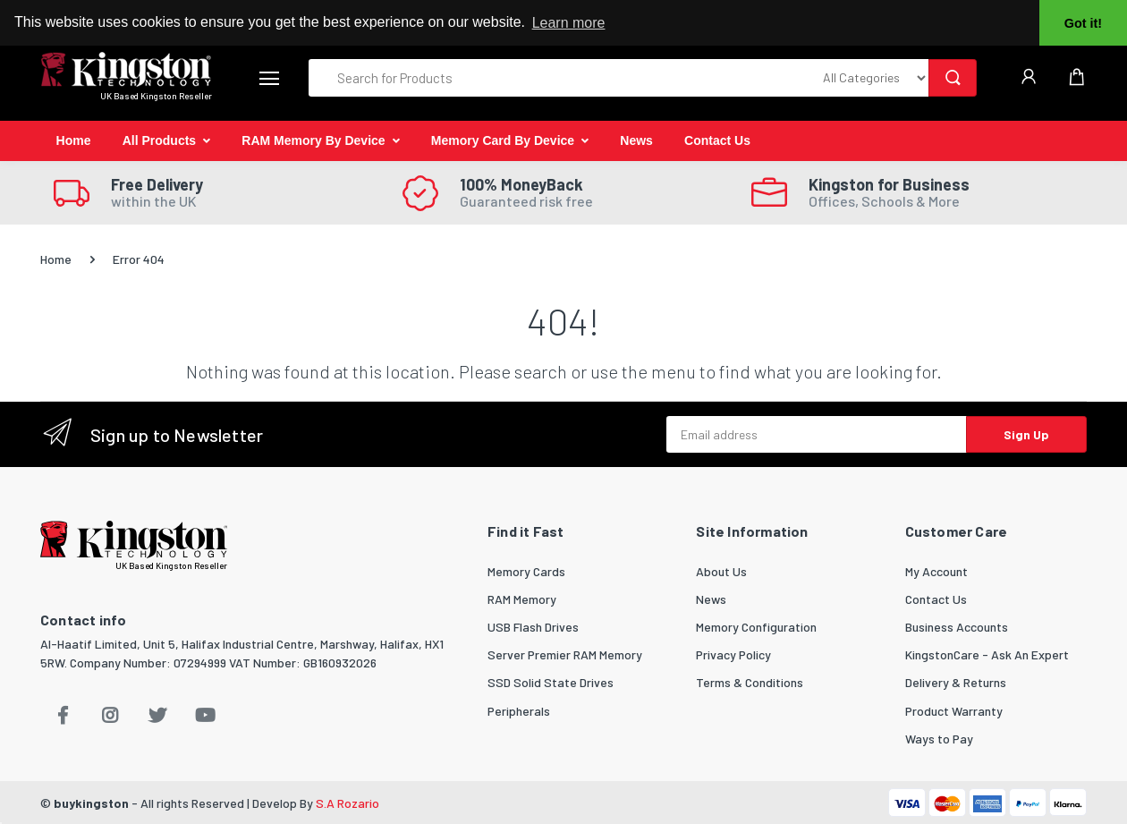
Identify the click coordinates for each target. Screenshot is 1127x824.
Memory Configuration (756, 626)
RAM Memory (521, 599)
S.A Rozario (347, 803)
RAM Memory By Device (313, 140)
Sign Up (1026, 434)
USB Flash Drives (533, 626)
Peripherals (518, 710)
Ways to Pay (939, 738)
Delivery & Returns (955, 682)
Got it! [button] (1083, 23)
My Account (936, 571)
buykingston (91, 803)
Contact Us (717, 140)
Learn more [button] (569, 22)
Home (73, 140)
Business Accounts (956, 626)
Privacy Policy (733, 654)
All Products (159, 140)
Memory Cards (526, 571)
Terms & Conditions (749, 682)
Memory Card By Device (502, 140)
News (636, 140)
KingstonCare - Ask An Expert (987, 654)
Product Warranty (954, 710)
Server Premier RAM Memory (564, 654)
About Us (721, 571)
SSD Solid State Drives (550, 682)
